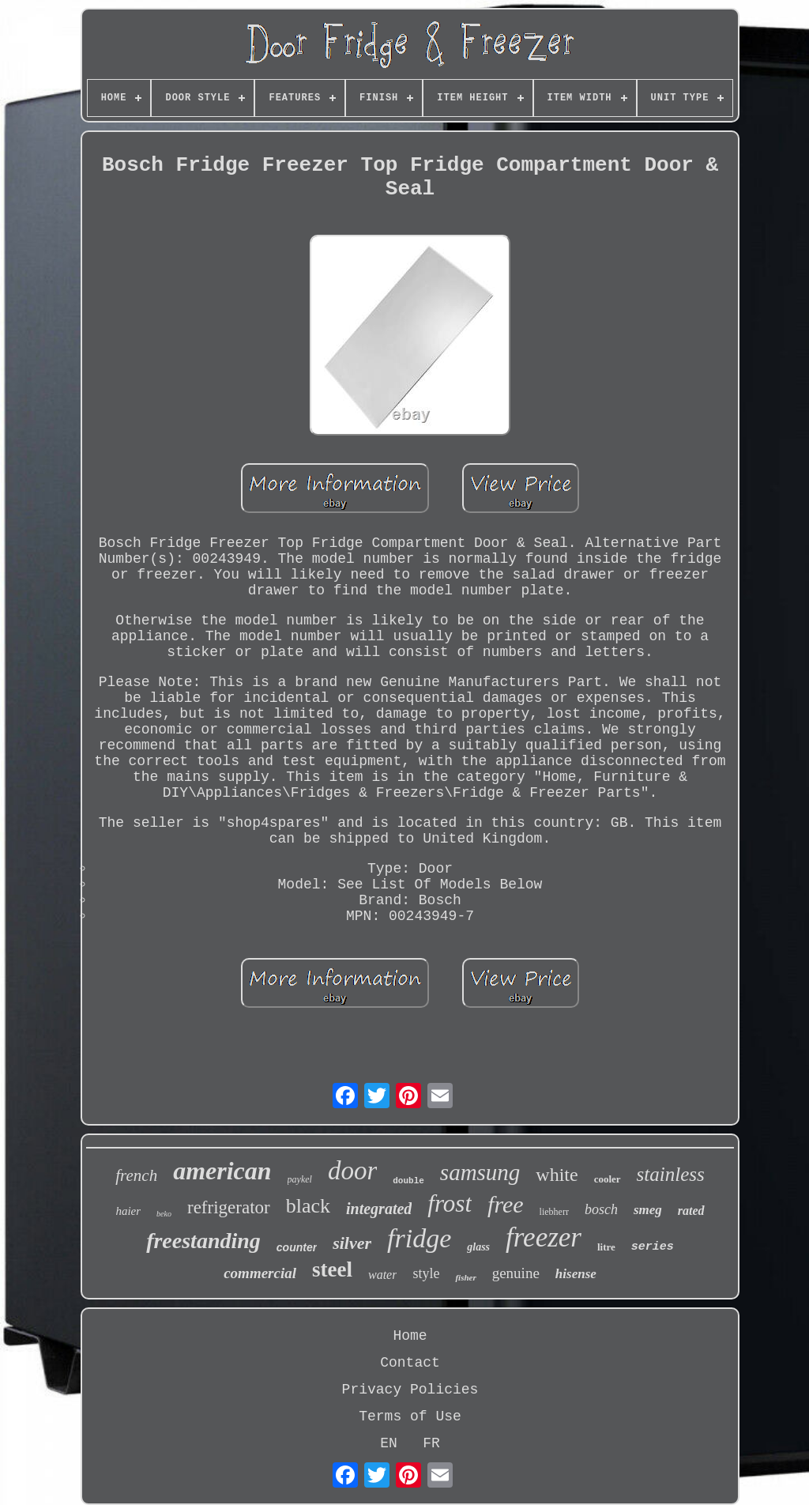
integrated (379, 1208)
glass (478, 1247)
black (308, 1205)
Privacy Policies (410, 1390)
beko (163, 1213)
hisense (575, 1273)
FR (431, 1443)
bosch (601, 1209)
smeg (648, 1209)
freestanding (203, 1240)
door (352, 1170)
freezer (543, 1237)
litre (606, 1247)
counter (297, 1247)
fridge (419, 1238)
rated (691, 1210)
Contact (410, 1363)
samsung (480, 1172)
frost (449, 1203)
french (136, 1175)
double (408, 1181)
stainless (671, 1174)
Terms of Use (410, 1416)
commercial (260, 1273)
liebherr (554, 1211)
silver (352, 1243)
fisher (465, 1277)
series (652, 1247)
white (557, 1174)
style (425, 1273)
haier (128, 1211)
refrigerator (228, 1207)
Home (410, 1336)
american (222, 1170)
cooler (607, 1179)
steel (332, 1269)
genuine (516, 1273)
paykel (300, 1179)
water (382, 1274)
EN (388, 1443)
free (505, 1204)
